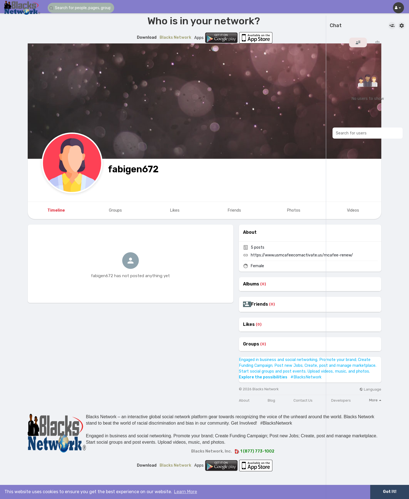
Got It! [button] (389, 491)
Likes (249, 324)
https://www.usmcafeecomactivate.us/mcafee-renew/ (302, 255)
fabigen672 (133, 169)
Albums (251, 284)
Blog (271, 400)
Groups (251, 344)
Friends (259, 304)
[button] (81, 8)
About (244, 400)
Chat (336, 25)
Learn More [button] (185, 491)
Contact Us (303, 400)
